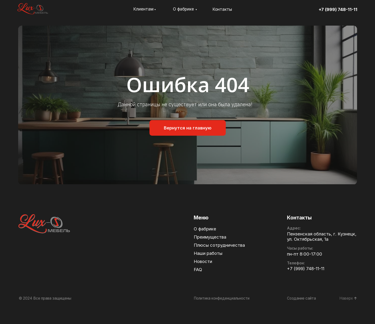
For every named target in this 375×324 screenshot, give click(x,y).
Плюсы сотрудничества (219, 245)
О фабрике (183, 9)
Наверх (348, 298)
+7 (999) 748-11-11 (338, 9)
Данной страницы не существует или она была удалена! (185, 104)
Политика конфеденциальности (221, 298)
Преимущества (210, 237)
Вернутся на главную (187, 127)
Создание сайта (301, 298)
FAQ (198, 269)
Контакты (222, 9)
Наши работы (208, 253)
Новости (203, 261)
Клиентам (143, 9)
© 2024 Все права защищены (45, 298)
